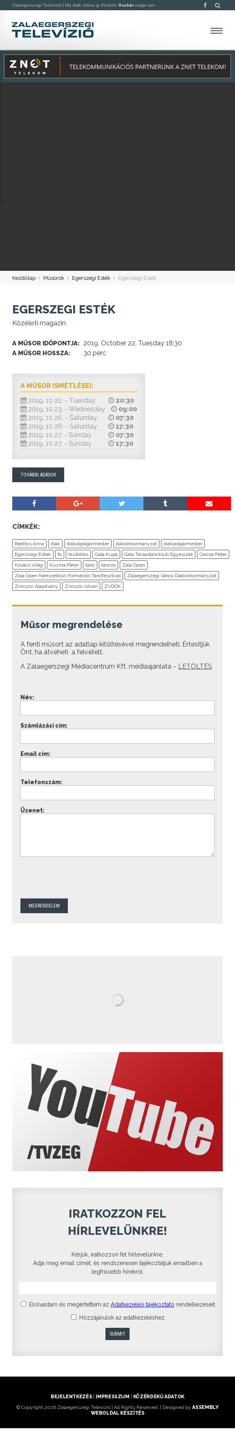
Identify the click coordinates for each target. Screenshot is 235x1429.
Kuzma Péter (64, 566)
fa (60, 555)
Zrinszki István (81, 587)
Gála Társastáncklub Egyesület (158, 555)
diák (55, 544)
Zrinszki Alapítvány (36, 587)
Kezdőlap (24, 278)
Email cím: (35, 754)
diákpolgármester (182, 544)
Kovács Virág (29, 566)
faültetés (78, 555)
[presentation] (82, 879)
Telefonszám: (41, 783)
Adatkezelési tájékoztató (143, 1305)
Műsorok (53, 278)
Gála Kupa (106, 555)
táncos (108, 566)
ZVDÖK (112, 587)
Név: (27, 698)
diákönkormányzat (136, 544)
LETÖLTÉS (195, 667)
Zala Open (133, 566)
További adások (38, 476)
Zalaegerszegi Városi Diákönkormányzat (172, 576)
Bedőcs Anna (29, 544)
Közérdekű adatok (158, 1397)
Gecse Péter (213, 555)
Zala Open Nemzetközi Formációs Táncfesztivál (68, 576)
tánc (90, 566)
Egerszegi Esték (91, 278)
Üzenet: (32, 811)
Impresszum (112, 1397)
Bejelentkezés (71, 1397)
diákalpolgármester (88, 544)
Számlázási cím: (43, 726)
